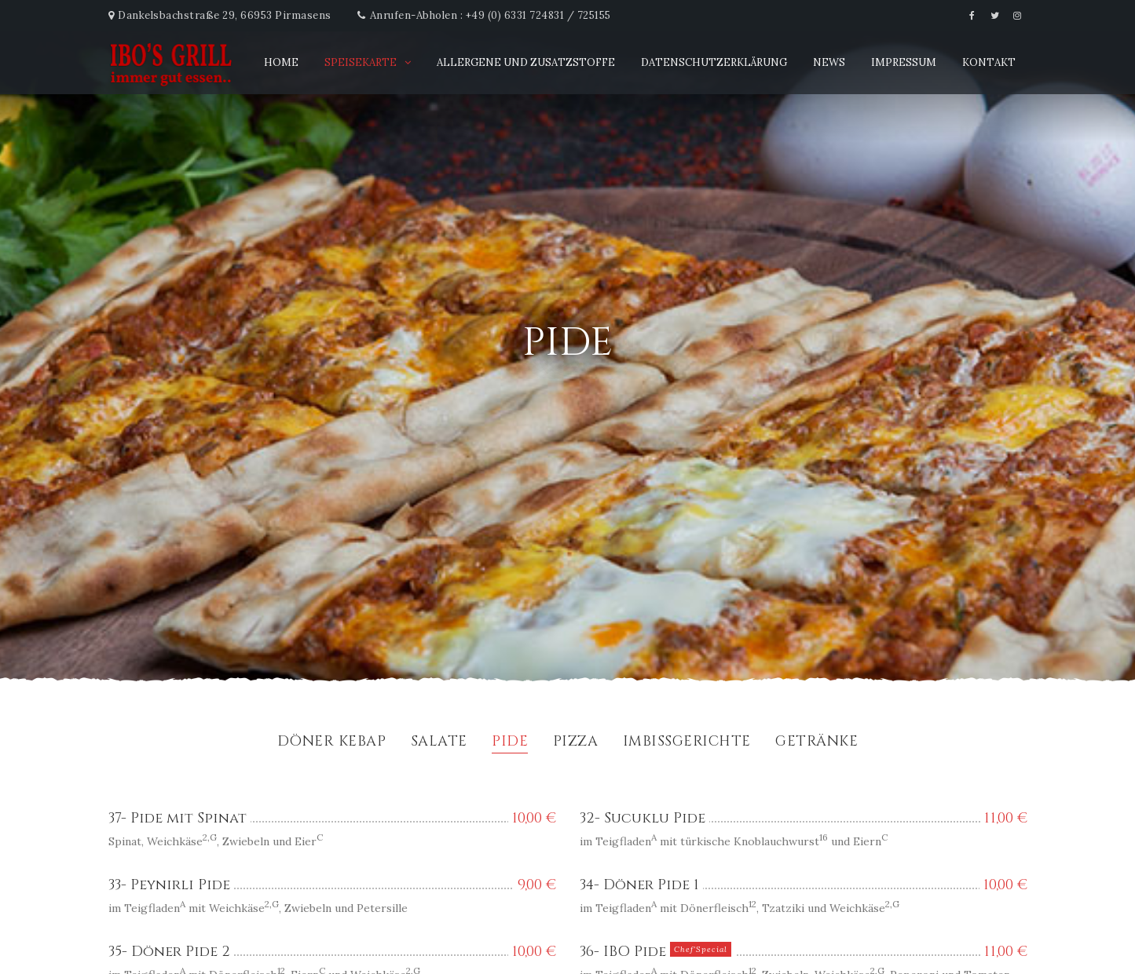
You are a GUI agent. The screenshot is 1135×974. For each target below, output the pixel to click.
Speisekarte (360, 62)
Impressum (903, 62)
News (829, 62)
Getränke (816, 743)
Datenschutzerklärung (714, 62)
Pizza (576, 743)
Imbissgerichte (687, 743)
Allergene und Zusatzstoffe (526, 62)
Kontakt (989, 62)
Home (281, 62)
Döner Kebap (331, 743)
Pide (510, 743)
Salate (439, 743)
